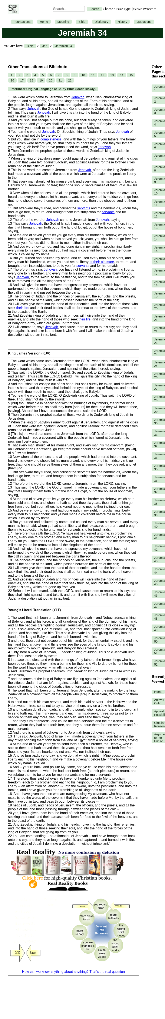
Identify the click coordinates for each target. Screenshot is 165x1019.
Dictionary (101, 21)
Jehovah (78, 97)
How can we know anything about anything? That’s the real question (73, 971)
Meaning (63, 21)
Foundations (22, 21)
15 (131, 75)
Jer (44, 46)
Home (44, 21)
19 (41, 80)
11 (93, 75)
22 (70, 80)
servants (83, 208)
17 (22, 80)
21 (60, 80)
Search (94, 9)
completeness (51, 139)
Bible (82, 21)
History (122, 21)
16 (12, 80)
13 (112, 75)
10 (83, 75)
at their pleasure (101, 262)
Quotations (143, 21)
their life (22, 308)
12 (102, 75)
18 (31, 80)
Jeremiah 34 (63, 46)
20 (50, 80)
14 (121, 75)
